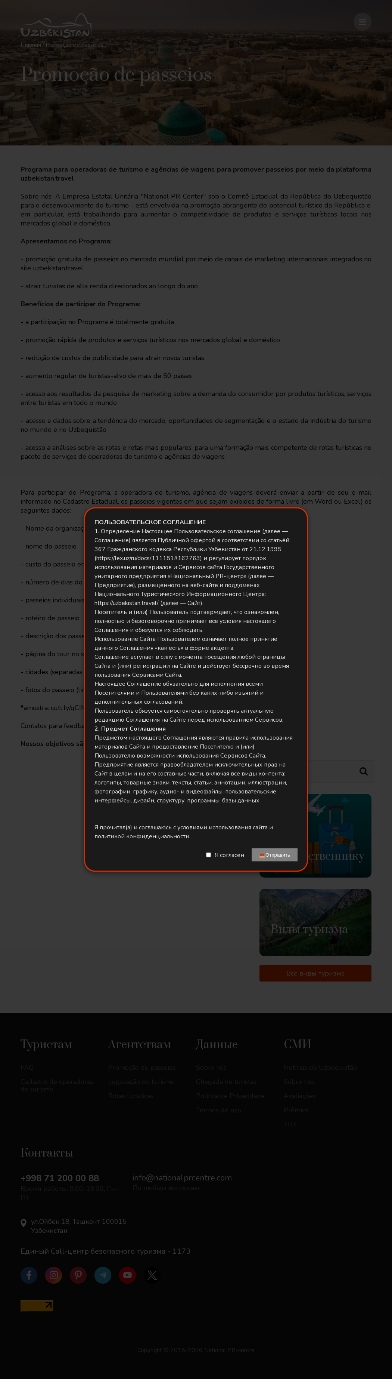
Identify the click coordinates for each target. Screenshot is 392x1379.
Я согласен (229, 855)
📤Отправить (274, 855)
